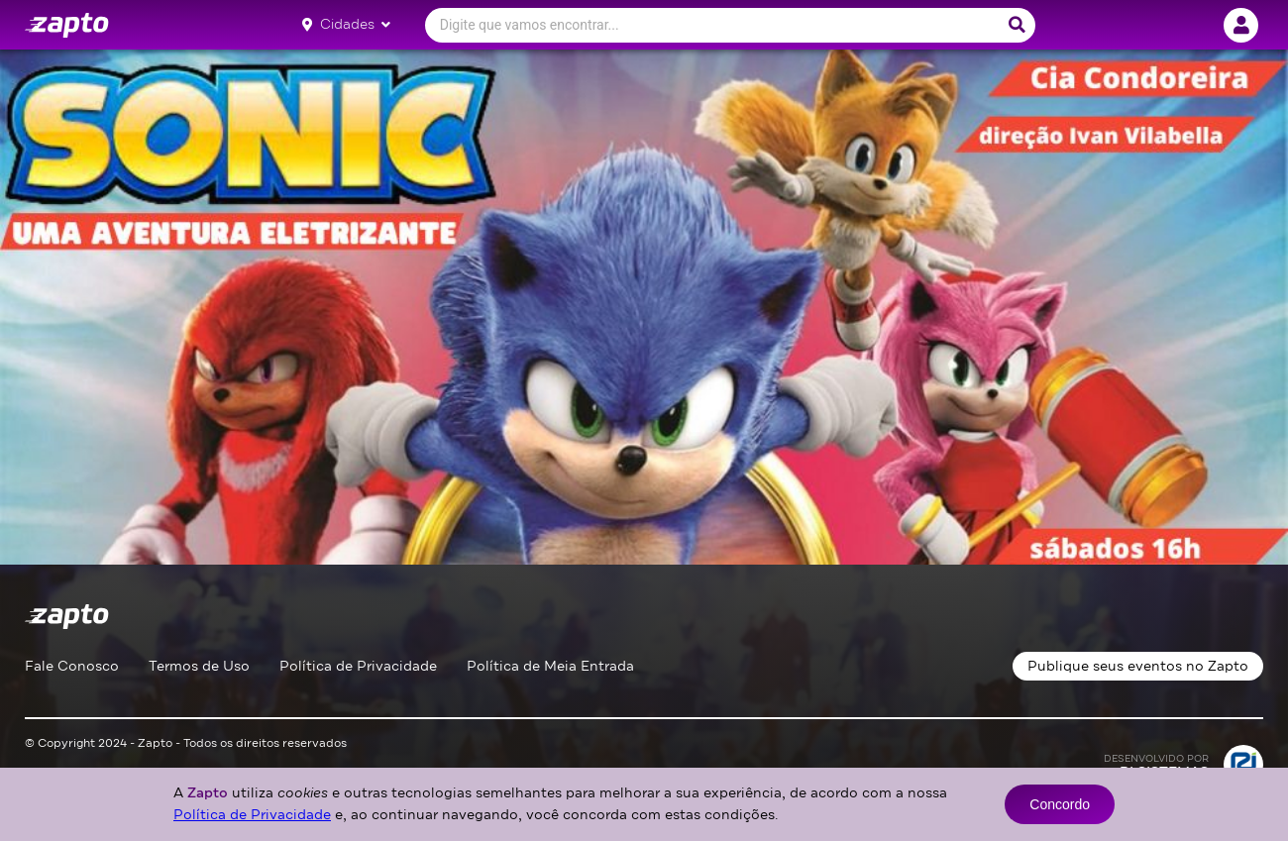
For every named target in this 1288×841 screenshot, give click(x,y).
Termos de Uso (199, 666)
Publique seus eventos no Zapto (1137, 666)
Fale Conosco (72, 666)
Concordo (1059, 804)
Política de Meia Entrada (550, 666)
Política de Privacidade (358, 666)
